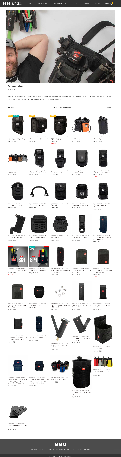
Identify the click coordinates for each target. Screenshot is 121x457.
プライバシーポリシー (76, 448)
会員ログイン (34, 448)
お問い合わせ (87, 448)
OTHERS (86, 3)
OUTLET (75, 3)
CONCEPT (97, 3)
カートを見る (42, 448)
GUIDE (107, 3)
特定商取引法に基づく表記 (63, 448)
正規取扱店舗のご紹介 (61, 3)
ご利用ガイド (51, 448)
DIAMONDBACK (43, 3)
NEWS (31, 3)
